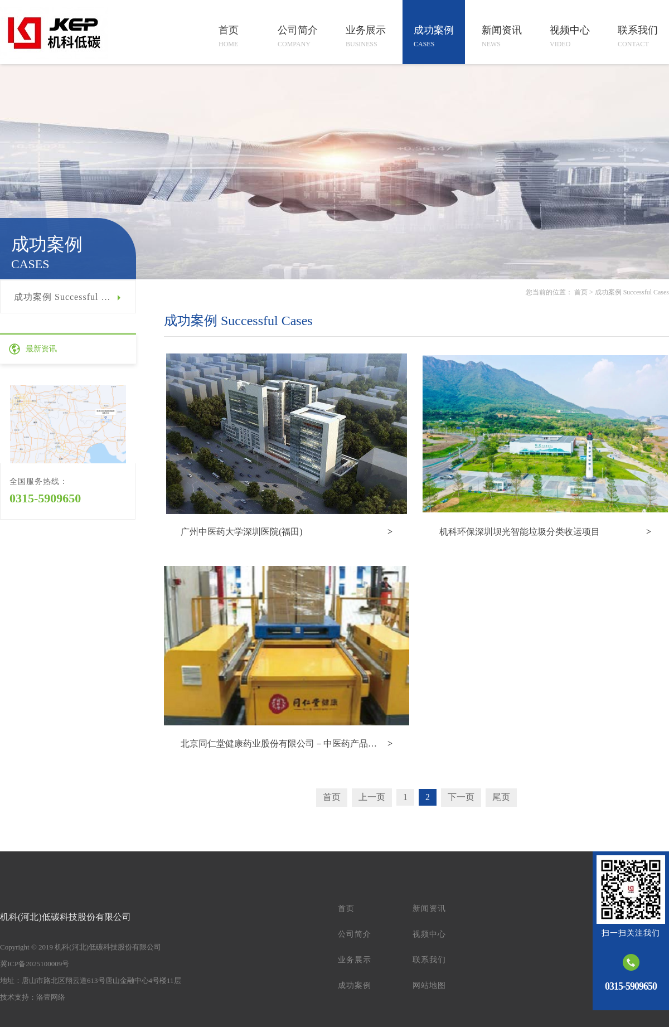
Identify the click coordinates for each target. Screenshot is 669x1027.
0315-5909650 (45, 498)
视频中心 (429, 934)
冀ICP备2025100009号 (34, 964)
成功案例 (354, 985)
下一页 (461, 797)
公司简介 (354, 934)
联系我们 (429, 960)
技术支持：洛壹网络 (32, 997)
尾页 (501, 797)
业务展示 (354, 960)
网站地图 (429, 985)
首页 (581, 292)
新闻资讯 (429, 908)
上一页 (371, 797)
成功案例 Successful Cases (69, 297)
